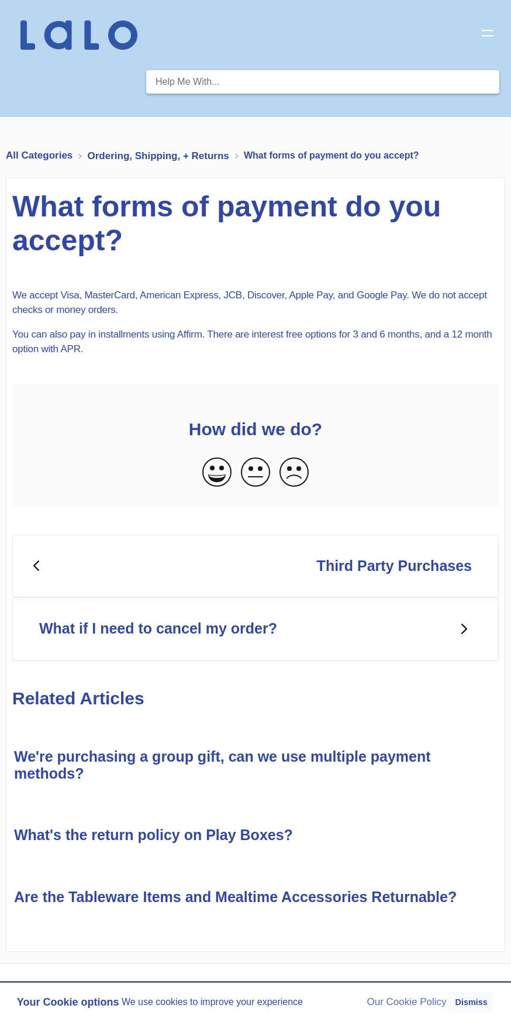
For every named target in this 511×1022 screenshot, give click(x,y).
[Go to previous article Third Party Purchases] (255, 566)
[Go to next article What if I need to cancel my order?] (255, 628)
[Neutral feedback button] (255, 473)
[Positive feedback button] (217, 473)
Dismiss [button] (471, 1002)
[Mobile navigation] (487, 35)
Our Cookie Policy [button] (407, 1001)
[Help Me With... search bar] (322, 82)
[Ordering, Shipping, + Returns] (160, 155)
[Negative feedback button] (294, 473)
